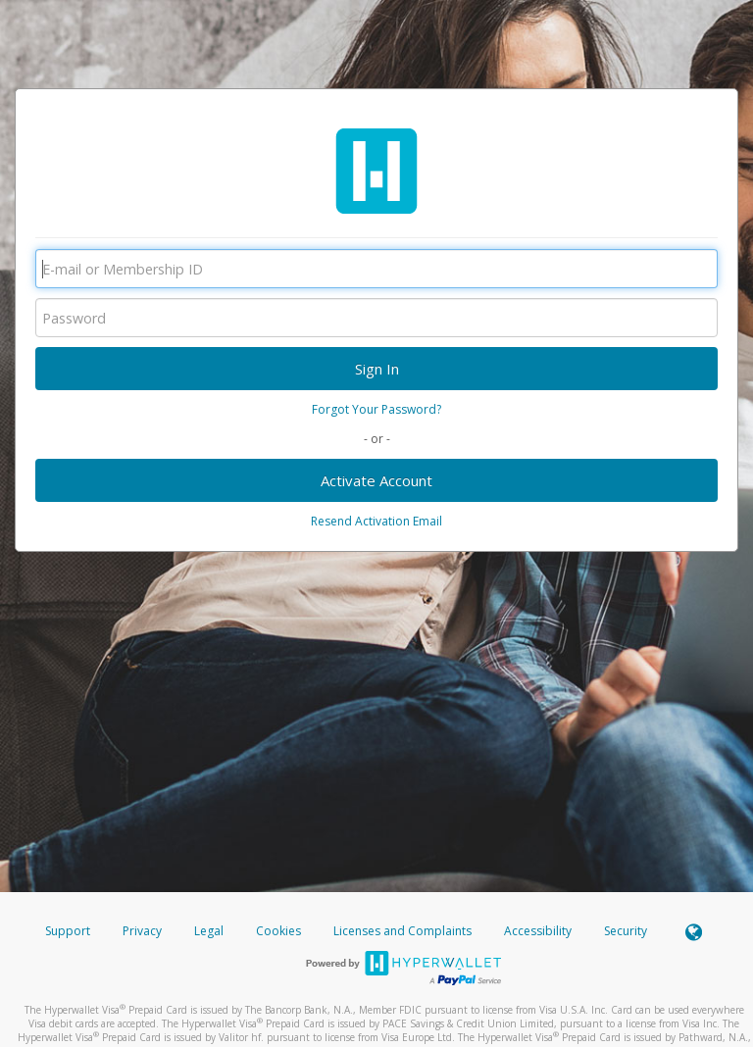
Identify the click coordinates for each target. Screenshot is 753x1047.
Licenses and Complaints (404, 930)
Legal (209, 930)
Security (625, 930)
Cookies (278, 930)
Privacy (142, 930)
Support (67, 930)
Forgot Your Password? (376, 409)
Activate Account (376, 480)
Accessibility (538, 930)
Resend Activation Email (376, 521)
